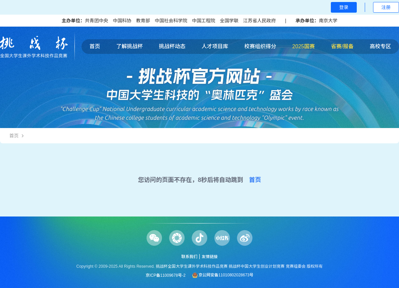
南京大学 (328, 20)
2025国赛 (303, 46)
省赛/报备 (342, 46)
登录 (343, 7)
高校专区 (380, 46)
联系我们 (189, 256)
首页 (94, 46)
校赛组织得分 (260, 46)
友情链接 (210, 256)
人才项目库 (214, 46)
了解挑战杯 (129, 46)
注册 (386, 7)
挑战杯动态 (172, 46)
